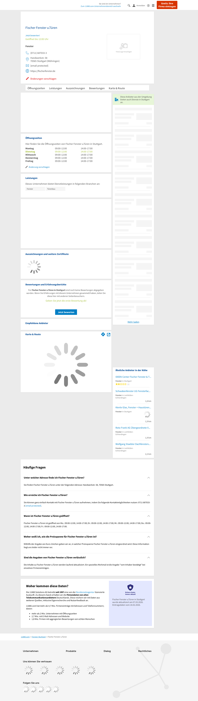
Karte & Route (117, 88)
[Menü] (154, 5)
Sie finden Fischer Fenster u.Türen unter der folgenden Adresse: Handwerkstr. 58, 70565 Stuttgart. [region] (69, 484)
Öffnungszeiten (36, 88)
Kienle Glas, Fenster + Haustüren (132, 407)
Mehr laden (133, 321)
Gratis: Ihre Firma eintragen (167, 5)
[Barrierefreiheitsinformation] (149, 5)
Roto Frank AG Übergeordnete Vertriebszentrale (133, 427)
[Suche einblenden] (130, 5)
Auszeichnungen (75, 88)
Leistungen (55, 88)
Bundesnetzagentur (85, 592)
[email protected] (33, 505)
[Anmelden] (140, 5)
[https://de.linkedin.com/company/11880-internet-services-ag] (48, 689)
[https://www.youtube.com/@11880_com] (56, 689)
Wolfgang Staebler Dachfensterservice (133, 444)
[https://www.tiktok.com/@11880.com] (41, 689)
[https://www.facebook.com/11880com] (26, 689)
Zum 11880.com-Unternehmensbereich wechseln (101, 6)
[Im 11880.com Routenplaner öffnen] (103, 333)
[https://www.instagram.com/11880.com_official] (33, 689)
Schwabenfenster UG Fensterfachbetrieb (133, 391)
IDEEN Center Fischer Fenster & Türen (133, 376)
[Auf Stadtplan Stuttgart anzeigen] (108, 334)
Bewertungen (97, 88)
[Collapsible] (148, 477)
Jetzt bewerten (66, 312)
